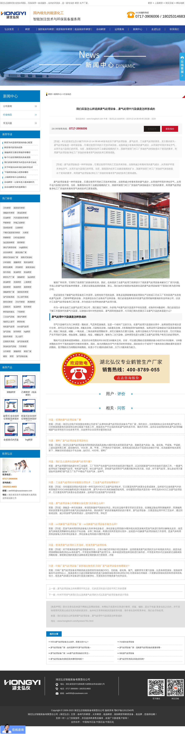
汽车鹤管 (23, 346)
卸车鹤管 (17, 332)
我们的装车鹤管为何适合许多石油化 (20, 162)
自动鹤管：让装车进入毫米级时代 (19, 182)
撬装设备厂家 (21, 252)
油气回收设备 (22, 356)
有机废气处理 (8, 327)
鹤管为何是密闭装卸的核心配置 (18, 142)
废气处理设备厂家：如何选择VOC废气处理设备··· (70, 647)
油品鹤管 (31, 277)
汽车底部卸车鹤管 (21, 218)
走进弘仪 (156, 29)
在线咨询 (152, 129)
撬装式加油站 (26, 257)
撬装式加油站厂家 (10, 257)
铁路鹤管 (17, 287)
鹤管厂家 (27, 351)
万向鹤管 (7, 208)
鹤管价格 (21, 322)
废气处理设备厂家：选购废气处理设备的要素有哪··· (140, 647)
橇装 (5, 356)
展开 (182, 67)
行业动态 (7, 114)
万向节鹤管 (20, 302)
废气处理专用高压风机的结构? (131, 659)
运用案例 (119, 29)
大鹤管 (25, 233)
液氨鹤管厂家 (8, 292)
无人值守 (19, 336)
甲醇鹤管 (7, 223)
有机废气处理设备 (126, 653)
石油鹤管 (7, 218)
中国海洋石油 (88, 722)
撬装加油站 (30, 267)
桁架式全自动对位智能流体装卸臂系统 (28, 419)
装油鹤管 (17, 272)
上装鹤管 (159, 3)
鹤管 (77, 3)
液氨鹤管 (17, 351)
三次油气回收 (8, 317)
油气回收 (7, 332)
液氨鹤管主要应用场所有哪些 (17, 152)
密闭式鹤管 (7, 302)
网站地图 (180, 3)
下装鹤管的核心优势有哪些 (16, 172)
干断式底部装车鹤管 (11, 233)
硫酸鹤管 (17, 262)
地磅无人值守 (8, 322)
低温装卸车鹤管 (82, 29)
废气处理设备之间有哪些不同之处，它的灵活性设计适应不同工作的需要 (91, 588)
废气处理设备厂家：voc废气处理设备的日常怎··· (70, 653)
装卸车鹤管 (7, 336)
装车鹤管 (27, 307)
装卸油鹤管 (28, 262)
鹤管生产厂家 (8, 277)
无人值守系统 (22, 297)
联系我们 (174, 29)
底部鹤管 (27, 287)
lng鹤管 (27, 332)
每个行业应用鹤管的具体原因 (17, 157)
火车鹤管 (7, 351)
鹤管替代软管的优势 (13, 147)
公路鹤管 (19, 228)
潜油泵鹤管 (22, 213)
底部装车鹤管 (19, 208)
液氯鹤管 (21, 277)
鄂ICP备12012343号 (124, 710)
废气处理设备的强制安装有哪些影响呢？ (67, 659)
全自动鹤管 (7, 252)
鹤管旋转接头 (8, 312)
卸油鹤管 (27, 272)
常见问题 (7, 123)
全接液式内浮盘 (11, 439)
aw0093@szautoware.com (20, 490)
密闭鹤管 (21, 242)
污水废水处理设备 (126, 642)
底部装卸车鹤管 (64, 29)
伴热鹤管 (19, 267)
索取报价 (170, 129)
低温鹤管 (17, 307)
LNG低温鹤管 (19, 237)
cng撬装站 (23, 247)
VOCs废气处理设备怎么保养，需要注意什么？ (69, 642)
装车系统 (7, 272)
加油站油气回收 (9, 346)
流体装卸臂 (7, 228)
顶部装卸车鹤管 (46, 29)
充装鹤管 (17, 282)
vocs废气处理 (23, 327)
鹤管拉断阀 (7, 267)
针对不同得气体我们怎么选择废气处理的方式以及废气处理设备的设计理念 (93, 594)
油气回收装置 (22, 341)
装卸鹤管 (7, 287)
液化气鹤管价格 (9, 247)
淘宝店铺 (169, 3)
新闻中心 (137, 29)
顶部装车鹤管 (22, 292)
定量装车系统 (8, 341)
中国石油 (100, 722)
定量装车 (7, 307)
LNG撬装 (7, 262)
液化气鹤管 (22, 317)
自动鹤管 (101, 29)
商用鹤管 (31, 302)
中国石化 (109, 722)
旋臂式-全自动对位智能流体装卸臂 (11, 419)
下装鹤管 (21, 312)
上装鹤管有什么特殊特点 (15, 177)
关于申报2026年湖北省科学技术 (18, 167)
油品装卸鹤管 (8, 242)
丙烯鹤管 (7, 237)
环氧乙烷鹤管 (19, 223)
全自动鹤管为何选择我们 (15, 187)
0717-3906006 (78, 128)
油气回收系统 (8, 297)
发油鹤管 (7, 282)
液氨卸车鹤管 (8, 213)
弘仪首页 (9, 29)
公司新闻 (7, 106)
